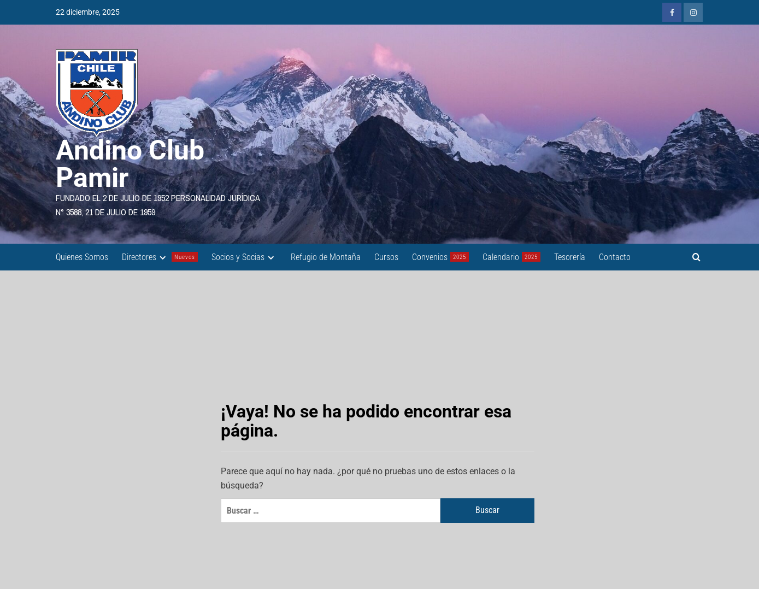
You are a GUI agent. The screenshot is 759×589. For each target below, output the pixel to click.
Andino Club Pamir (130, 163)
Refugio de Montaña (326, 257)
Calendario (511, 257)
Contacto (615, 257)
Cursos (386, 257)
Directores (160, 257)
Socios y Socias (244, 257)
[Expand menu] (162, 257)
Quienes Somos (82, 257)
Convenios (440, 257)
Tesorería (569, 257)
